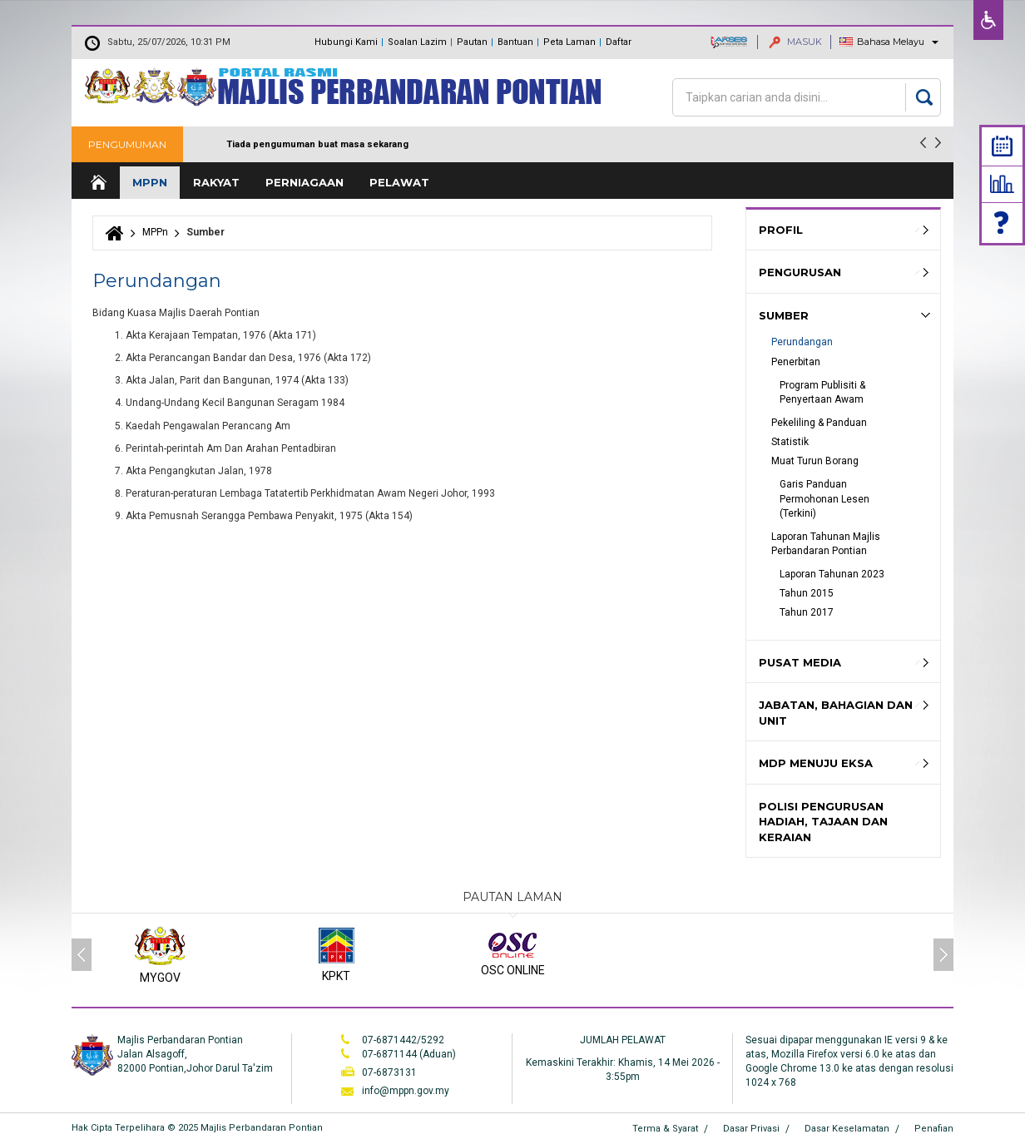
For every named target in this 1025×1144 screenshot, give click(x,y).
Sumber (784, 315)
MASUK (795, 41)
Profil (781, 229)
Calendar (1002, 146)
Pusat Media (800, 662)
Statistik (1002, 184)
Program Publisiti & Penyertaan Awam (824, 392)
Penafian (933, 1128)
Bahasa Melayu (890, 41)
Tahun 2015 (807, 593)
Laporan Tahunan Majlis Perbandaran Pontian (827, 544)
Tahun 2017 (807, 612)
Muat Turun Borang (815, 461)
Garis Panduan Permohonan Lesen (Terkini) (826, 498)
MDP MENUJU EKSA (816, 763)
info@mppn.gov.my (405, 1091)
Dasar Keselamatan (847, 1128)
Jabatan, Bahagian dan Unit (836, 712)
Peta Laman (569, 42)
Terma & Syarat (665, 1128)
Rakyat (216, 182)
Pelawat (399, 182)
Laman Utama (97, 182)
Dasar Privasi (751, 1128)
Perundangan (802, 342)
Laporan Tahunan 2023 (832, 574)
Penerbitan (795, 362)
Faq (1002, 222)
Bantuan (515, 42)
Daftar (618, 42)
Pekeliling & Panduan (819, 422)
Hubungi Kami (346, 42)
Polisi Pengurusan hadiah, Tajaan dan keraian (823, 822)
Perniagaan (304, 182)
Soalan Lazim (417, 42)
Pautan (472, 42)
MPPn (149, 182)
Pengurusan (800, 272)
